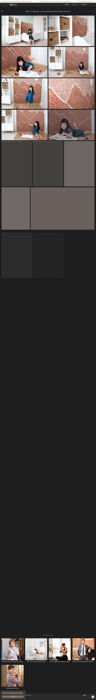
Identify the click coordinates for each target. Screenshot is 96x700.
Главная (67, 4)
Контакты (83, 4)
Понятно (13, 696)
